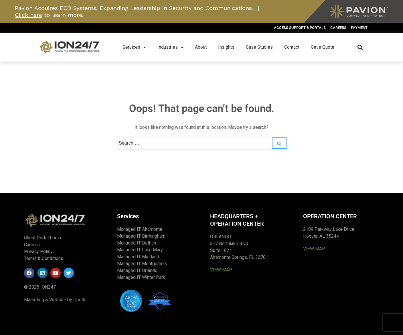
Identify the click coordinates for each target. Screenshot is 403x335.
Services (134, 47)
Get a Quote (322, 47)
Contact (291, 47)
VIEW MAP (221, 270)
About (201, 47)
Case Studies (259, 47)
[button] (360, 47)
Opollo (79, 299)
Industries (170, 47)
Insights (226, 47)
